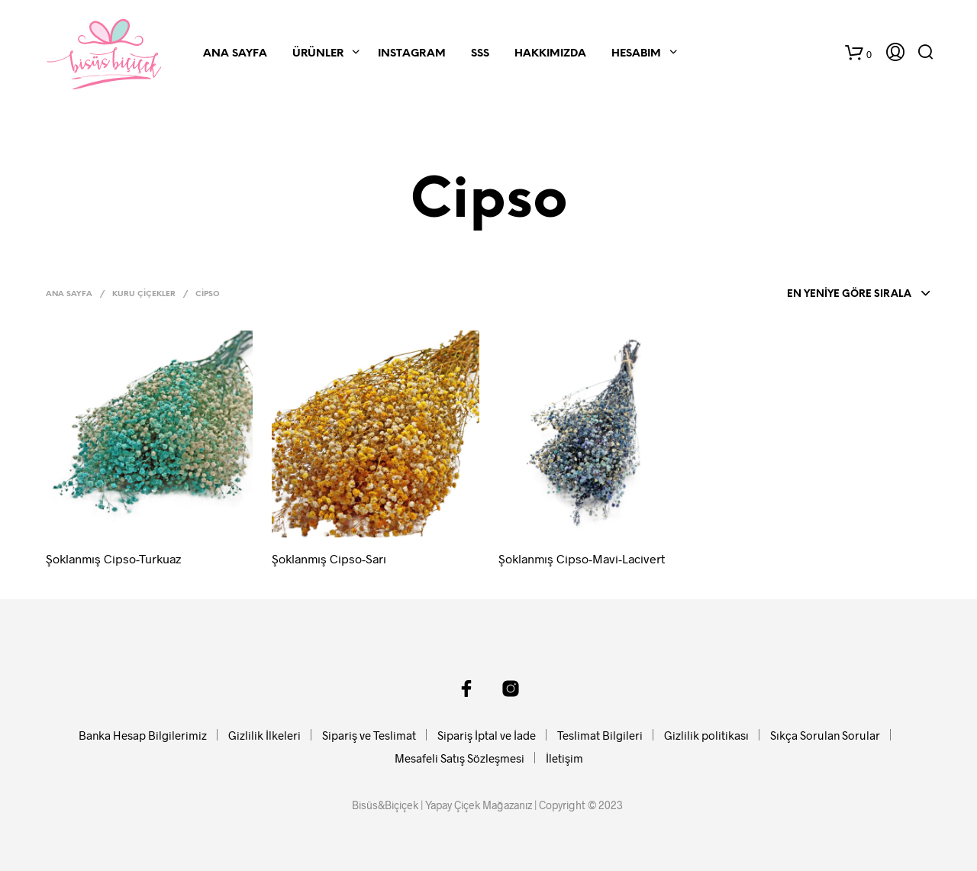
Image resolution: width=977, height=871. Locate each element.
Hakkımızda (550, 54)
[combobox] (855, 294)
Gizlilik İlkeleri (264, 735)
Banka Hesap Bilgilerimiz (143, 735)
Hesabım (636, 54)
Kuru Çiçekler (144, 294)
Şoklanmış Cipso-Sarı (329, 558)
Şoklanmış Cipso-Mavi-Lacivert (581, 558)
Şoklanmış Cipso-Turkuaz (113, 558)
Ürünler (317, 54)
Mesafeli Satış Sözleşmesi (459, 758)
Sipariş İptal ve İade (486, 735)
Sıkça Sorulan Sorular (825, 735)
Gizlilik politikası (706, 735)
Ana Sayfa (235, 54)
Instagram (412, 54)
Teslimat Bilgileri (600, 735)
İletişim (564, 758)
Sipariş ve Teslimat (369, 735)
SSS (480, 54)
